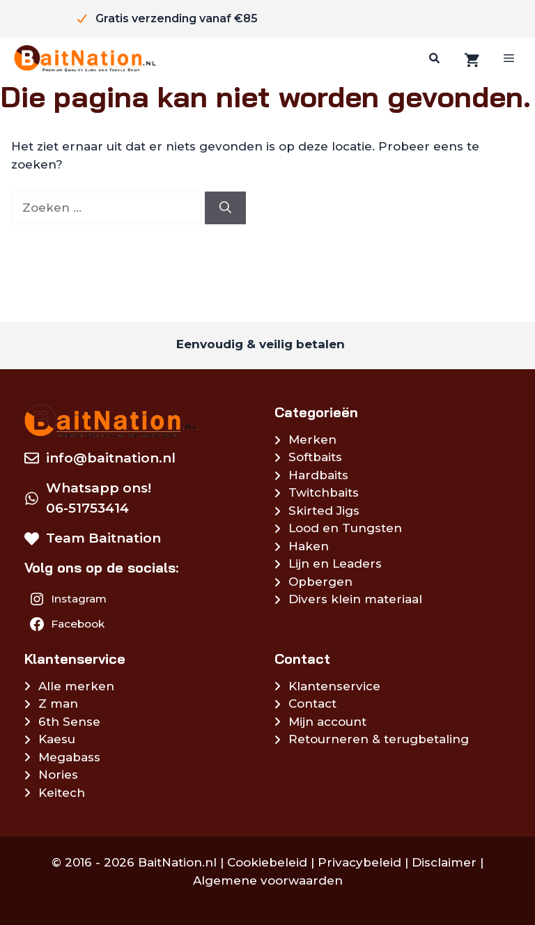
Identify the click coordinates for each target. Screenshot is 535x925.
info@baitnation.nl (111, 458)
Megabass (69, 757)
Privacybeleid (359, 862)
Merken (312, 439)
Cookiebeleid (267, 862)
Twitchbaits (323, 492)
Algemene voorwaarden (268, 880)
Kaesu (56, 739)
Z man (58, 703)
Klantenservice (334, 686)
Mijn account (327, 722)
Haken (308, 546)
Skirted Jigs (323, 511)
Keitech (61, 793)
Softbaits (315, 457)
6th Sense (69, 722)
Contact (312, 703)
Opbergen (320, 582)
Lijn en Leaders (335, 563)
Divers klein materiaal (355, 599)
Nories (58, 775)
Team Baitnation (103, 538)
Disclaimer (444, 862)
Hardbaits (318, 475)
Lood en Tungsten (345, 528)
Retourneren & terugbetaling (378, 739)
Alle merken (76, 686)
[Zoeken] (432, 58)
